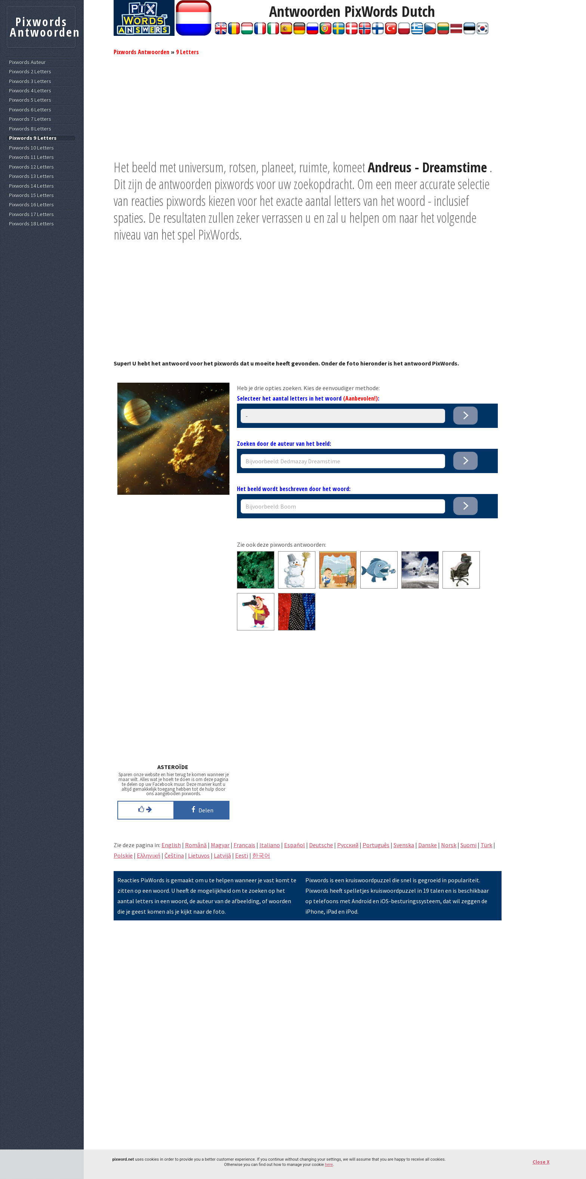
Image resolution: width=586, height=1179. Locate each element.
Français (244, 845)
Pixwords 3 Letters (30, 81)
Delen (201, 809)
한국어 (261, 855)
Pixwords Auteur (27, 62)
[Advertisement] (308, 106)
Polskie (123, 855)
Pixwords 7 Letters (30, 119)
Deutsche (321, 845)
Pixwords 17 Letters (31, 214)
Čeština (174, 855)
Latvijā (222, 855)
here (329, 1164)
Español (294, 845)
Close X (541, 1162)
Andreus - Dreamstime (427, 167)
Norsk (448, 845)
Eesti (241, 855)
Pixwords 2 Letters (30, 71)
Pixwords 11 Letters (31, 157)
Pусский (347, 845)
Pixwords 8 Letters (30, 128)
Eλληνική (148, 855)
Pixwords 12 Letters (31, 166)
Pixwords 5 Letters (30, 100)
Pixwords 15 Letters (31, 195)
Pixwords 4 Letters (30, 90)
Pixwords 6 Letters (30, 109)
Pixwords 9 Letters (32, 138)
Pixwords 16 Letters (31, 204)
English (171, 845)
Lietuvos (199, 855)
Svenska (404, 845)
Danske (427, 845)
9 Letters (187, 52)
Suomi (468, 845)
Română (196, 845)
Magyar (220, 845)
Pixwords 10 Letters (31, 147)
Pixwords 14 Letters (31, 185)
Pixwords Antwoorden (141, 52)
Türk (486, 845)
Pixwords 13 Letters (31, 176)
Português (376, 845)
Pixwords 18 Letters (31, 223)
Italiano (269, 845)
